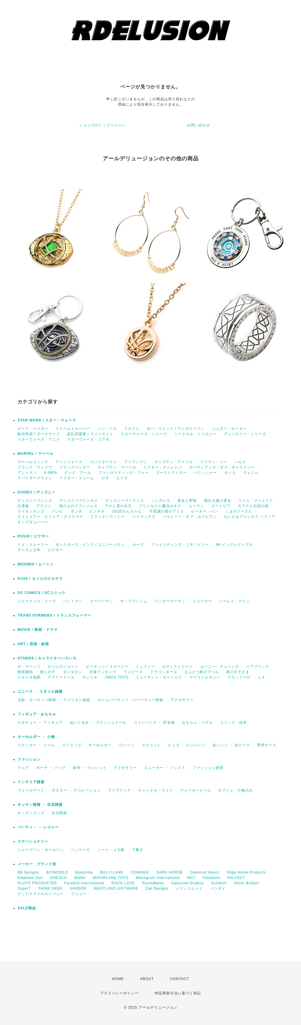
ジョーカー (202, 601)
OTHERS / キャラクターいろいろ (47, 658)
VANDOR (78, 888)
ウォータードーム (195, 790)
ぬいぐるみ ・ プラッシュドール (98, 722)
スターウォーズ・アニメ (39, 439)
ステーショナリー (33, 841)
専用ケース (266, 745)
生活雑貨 (59, 813)
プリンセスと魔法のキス (160, 506)
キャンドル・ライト (155, 790)
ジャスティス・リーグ (37, 601)
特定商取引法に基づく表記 (178, 993)
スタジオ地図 (29, 677)
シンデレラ (160, 501)
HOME (118, 979)
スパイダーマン (103, 462)
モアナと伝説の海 (253, 506)
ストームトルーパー (73, 429)
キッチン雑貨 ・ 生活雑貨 (40, 805)
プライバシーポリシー (119, 993)
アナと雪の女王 (118, 506)
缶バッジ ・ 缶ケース (231, 745)
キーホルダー (100, 745)
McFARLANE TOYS (111, 878)
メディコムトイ (189, 888)
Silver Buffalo (246, 883)
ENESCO (58, 878)
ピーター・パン (204, 511)
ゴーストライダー (171, 473)
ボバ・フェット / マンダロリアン (176, 429)
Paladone (211, 878)
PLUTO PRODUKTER (37, 883)
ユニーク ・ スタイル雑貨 (40, 691)
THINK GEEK (50, 888)
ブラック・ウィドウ (35, 467)
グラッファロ (239, 677)
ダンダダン (72, 672)
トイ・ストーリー (33, 545)
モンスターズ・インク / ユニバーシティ (90, 545)
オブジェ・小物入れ (235, 790)
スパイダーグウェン (35, 478)
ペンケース (80, 850)
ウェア (23, 768)
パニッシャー (205, 473)
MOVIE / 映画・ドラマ (38, 630)
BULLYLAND (111, 872)
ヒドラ (122, 478)
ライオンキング (31, 511)
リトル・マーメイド (255, 501)
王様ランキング (102, 672)
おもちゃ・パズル (197, 722)
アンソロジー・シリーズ (245, 434)
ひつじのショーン (63, 666)
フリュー (78, 894)
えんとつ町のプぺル (201, 672)
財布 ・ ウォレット (90, 768)
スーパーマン (101, 601)
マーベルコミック (33, 462)
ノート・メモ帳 (111, 850)
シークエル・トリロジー (195, 434)
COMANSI (140, 872)
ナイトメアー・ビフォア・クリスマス (50, 517)
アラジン (44, 506)
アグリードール (61, 677)
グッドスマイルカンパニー (41, 894)
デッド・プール (77, 473)
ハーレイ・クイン (234, 601)
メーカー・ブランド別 (37, 864)
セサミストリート (177, 666)
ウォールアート (31, 790)
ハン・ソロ (107, 429)
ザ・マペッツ (29, 666)
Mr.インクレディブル (234, 545)
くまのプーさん (238, 511)
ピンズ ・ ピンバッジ (186, 745)
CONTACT (179, 979)
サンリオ (90, 677)
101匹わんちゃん (127, 511)
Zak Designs (157, 888)
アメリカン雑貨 (76, 700)
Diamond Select (205, 872)
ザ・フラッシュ (133, 601)
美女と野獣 (187, 501)
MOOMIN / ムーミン (36, 564)
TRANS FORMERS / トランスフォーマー (54, 615)
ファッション (29, 759)
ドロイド (132, 429)
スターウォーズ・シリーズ (144, 434)
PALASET (236, 878)
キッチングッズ (31, 813)
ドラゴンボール (163, 672)
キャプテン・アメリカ (173, 462)
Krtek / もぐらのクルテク (40, 578)
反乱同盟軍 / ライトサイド (90, 434)
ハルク (240, 462)
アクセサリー (182, 700)
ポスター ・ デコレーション (76, 790)
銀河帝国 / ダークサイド (39, 434)
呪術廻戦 (25, 672)
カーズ (138, 545)
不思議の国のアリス (166, 511)
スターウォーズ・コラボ (88, 439)
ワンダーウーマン (169, 601)
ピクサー (55, 550)
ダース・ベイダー (33, 429)
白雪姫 (23, 506)
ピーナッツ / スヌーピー (107, 666)
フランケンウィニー (107, 517)
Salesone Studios (187, 883)
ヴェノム (251, 473)
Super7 (24, 888)
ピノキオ (97, 511)
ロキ (105, 478)
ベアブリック (257, 666)
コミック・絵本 (233, 722)
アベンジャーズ (69, 462)
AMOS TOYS (117, 677)
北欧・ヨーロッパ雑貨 (37, 700)
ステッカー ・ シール (36, 745)
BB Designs (28, 872)
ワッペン (126, 745)
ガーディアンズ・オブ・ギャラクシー (222, 467)
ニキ (261, 677)
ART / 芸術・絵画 (33, 644)
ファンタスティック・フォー (124, 473)
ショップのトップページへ (102, 125)
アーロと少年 (29, 550)
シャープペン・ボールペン (41, 850)
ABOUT (147, 979)
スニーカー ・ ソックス (165, 768)
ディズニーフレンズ (35, 501)
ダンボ (76, 511)
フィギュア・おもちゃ (37, 714)
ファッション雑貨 (208, 768)
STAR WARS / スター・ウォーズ (47, 420)
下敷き (137, 850)
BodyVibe (84, 872)
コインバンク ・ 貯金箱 (154, 722)
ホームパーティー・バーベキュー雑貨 (130, 700)
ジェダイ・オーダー (229, 429)
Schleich (219, 883)
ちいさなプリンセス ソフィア (249, 517)
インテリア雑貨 (31, 782)
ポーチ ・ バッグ (51, 768)
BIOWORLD (57, 872)
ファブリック (119, 790)
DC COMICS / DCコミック (42, 593)
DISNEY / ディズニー (37, 492)
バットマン (73, 601)
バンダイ (218, 888)
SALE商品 (27, 908)
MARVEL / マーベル (35, 454)
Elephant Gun (30, 878)
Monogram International (158, 878)
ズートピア (221, 506)
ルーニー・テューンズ (219, 666)
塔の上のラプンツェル (78, 506)
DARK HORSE (169, 872)
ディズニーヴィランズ (124, 501)
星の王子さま (237, 672)
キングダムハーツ (33, 522)
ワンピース (133, 672)
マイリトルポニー (204, 677)
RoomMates (153, 883)
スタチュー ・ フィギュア (40, 722)
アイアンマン (135, 462)
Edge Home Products (246, 872)
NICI (191, 878)
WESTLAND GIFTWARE (116, 888)
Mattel (80, 878)
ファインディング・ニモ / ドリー (180, 545)
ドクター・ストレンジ (162, 467)
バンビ (57, 511)
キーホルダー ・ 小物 (36, 737)
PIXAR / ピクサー (33, 536)
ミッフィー (145, 666)
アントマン (27, 473)
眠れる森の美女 (217, 501)
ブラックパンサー (74, 467)
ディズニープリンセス (78, 501)
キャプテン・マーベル (117, 467)
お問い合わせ (198, 125)
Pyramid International (84, 883)
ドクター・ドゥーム (76, 478)
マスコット (151, 745)
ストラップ (71, 745)
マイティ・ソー (213, 462)
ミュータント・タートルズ (159, 677)
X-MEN (50, 473)
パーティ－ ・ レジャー (38, 827)
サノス (230, 473)
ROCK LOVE (123, 883)
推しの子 (48, 672)
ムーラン (196, 506)
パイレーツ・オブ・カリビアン (190, 517)
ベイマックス (144, 517)
